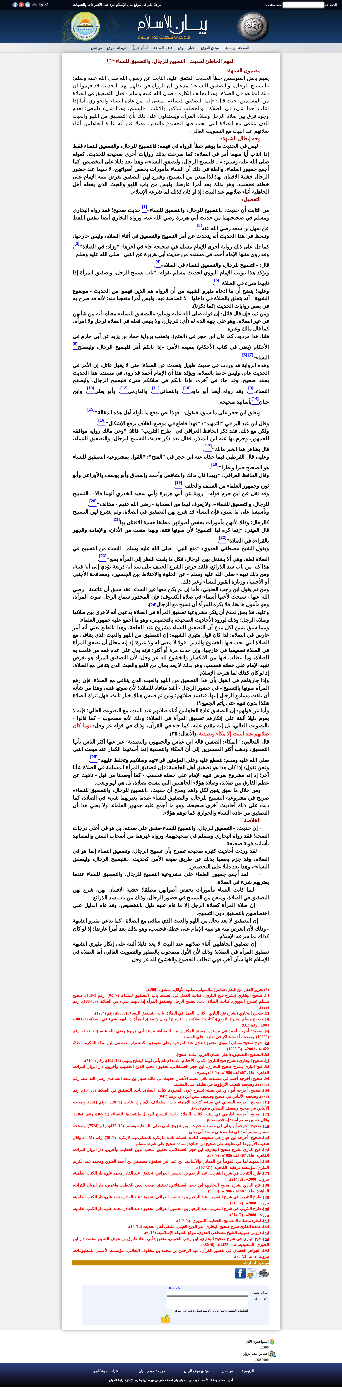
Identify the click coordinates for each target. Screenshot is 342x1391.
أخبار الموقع (186, 48)
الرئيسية (248, 1371)
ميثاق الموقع (210, 48)
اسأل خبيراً (140, 48)
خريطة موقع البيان (152, 1371)
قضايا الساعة (162, 48)
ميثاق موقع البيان (196, 1371)
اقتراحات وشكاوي (106, 1371)
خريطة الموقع (117, 48)
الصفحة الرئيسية (237, 48)
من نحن (96, 48)
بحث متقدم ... (273, 5)
